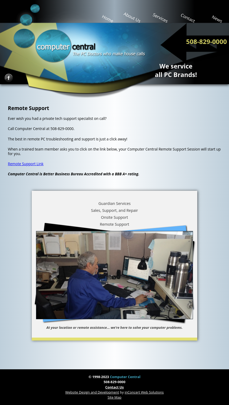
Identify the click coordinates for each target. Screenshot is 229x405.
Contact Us (114, 387)
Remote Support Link (26, 163)
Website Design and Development (92, 392)
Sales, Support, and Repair (114, 210)
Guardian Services (114, 203)
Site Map (114, 397)
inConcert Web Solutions (144, 392)
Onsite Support (114, 217)
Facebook (8, 78)
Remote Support (114, 224)
